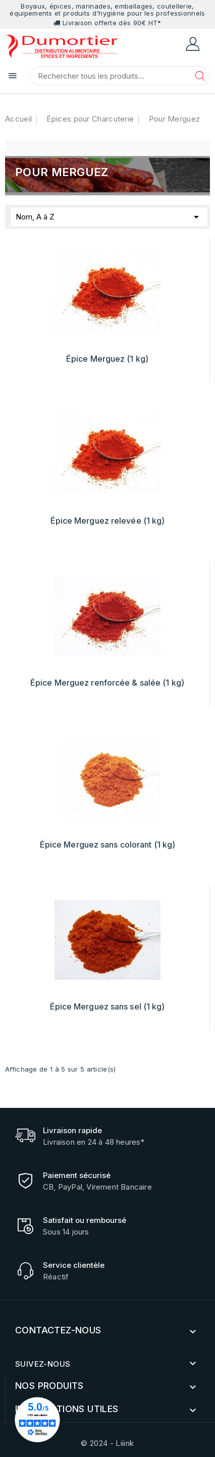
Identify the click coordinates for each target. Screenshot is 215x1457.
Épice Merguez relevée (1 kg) (107, 521)
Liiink (125, 1443)
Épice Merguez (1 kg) (107, 359)
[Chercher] (120, 75)
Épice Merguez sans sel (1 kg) (107, 1006)
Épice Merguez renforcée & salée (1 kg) (107, 683)
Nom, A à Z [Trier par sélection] (109, 215)
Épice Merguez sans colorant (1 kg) (107, 844)
